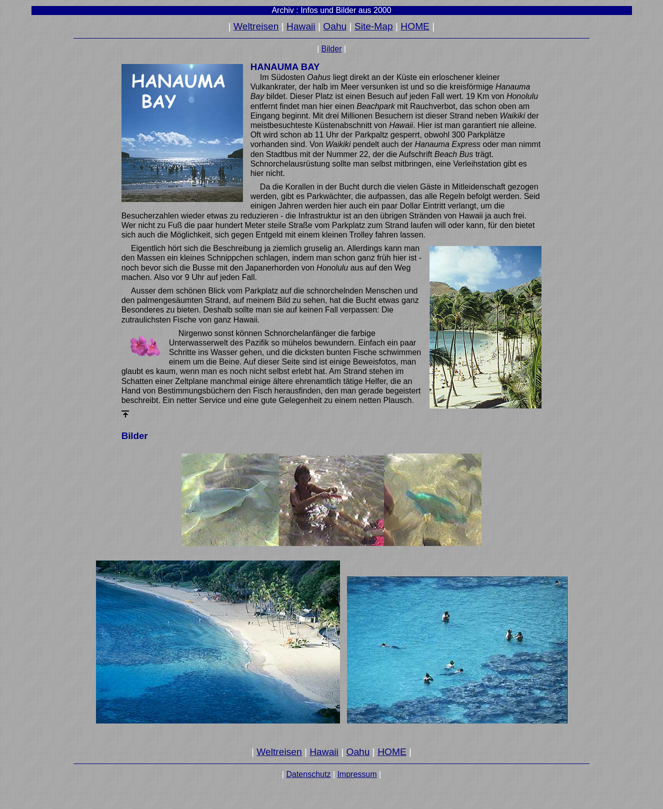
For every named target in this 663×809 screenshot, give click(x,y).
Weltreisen (256, 26)
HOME (415, 26)
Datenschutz (308, 774)
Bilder (332, 48)
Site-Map (373, 26)
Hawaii (301, 26)
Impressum (356, 774)
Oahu (334, 26)
